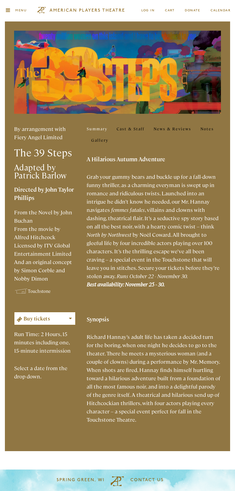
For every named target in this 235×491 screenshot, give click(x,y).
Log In (148, 10)
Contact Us (147, 480)
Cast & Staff (130, 128)
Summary (97, 128)
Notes (207, 128)
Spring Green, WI (81, 480)
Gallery (99, 140)
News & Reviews (172, 128)
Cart (169, 10)
